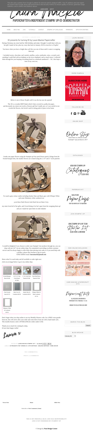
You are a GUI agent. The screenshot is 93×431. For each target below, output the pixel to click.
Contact (41, 29)
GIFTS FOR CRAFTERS (82, 29)
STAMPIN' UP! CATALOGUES (55, 29)
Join (24, 29)
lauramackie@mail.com (38, 254)
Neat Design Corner (50, 428)
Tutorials (32, 29)
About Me (17, 29)
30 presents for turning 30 (19, 345)
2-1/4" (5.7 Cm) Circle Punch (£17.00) (16, 278)
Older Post (57, 402)
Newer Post (6, 402)
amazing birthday (43, 345)
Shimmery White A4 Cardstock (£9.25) (7, 310)
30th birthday (32, 345)
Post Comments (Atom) (34, 408)
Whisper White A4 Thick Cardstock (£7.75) (36, 294)
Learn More (44, 9)
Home (8, 29)
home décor (54, 345)
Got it (52, 9)
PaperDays (69, 29)
